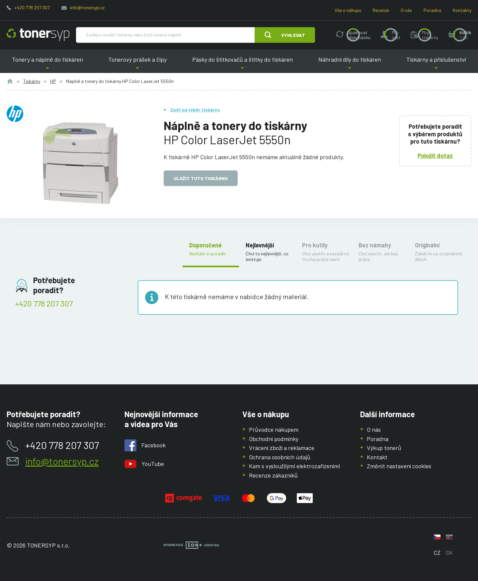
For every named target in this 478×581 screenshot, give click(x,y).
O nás (406, 10)
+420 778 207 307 (32, 7)
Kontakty (462, 10)
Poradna (432, 10)
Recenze (381, 10)
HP (53, 81)
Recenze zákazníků (273, 475)
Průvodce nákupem (273, 429)
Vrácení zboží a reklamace (281, 447)
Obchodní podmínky (273, 438)
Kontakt (377, 457)
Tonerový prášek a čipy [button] (137, 64)
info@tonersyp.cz (87, 7)
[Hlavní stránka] (38, 35)
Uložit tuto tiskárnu (201, 178)
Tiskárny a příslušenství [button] (436, 64)
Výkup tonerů (384, 447)
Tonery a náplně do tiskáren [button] (47, 64)
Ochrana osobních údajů (279, 457)
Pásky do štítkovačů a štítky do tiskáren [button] (242, 64)
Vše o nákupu (348, 10)
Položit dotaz (435, 155)
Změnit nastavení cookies (399, 466)
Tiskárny (31, 81)
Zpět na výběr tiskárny (195, 109)
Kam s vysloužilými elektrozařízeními (294, 466)
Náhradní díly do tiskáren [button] (349, 64)
